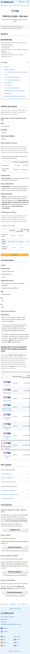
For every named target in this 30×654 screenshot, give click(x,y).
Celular (9, 85)
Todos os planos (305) (8, 498)
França (16, 642)
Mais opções (7, 93)
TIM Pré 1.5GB (7, 398)
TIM (10, 5)
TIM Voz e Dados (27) (8, 477)
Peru (16, 645)
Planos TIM (16, 5)
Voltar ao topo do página (15, 608)
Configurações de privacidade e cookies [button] (11, 624)
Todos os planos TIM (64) (9, 481)
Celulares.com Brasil (7, 2)
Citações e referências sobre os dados (14, 96)
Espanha (4, 642)
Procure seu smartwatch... (15, 592)
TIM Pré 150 (6, 383)
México (3, 645)
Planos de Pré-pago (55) (8, 490)
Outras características (13, 88)
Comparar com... (15, 529)
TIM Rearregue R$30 (7, 435)
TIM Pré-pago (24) (7, 473)
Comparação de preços (13, 80)
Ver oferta (14, 254)
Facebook (4, 628)
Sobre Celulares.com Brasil (7, 616)
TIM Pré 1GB (6, 391)
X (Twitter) (4, 631)
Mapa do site (4, 619)
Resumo (6, 67)
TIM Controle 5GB (7, 455)
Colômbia (17, 639)
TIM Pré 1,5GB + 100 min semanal (7, 407)
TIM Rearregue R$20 (7, 426)
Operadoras (4, 5)
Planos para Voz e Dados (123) (10, 494)
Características (8, 82)
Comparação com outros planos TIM (14, 90)
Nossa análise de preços (14, 77)
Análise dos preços (9, 69)
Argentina (17, 636)
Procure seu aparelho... (15, 572)
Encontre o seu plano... (15, 547)
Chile (3, 639)
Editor (10, 26)
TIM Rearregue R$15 (7, 416)
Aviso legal (3, 621)
